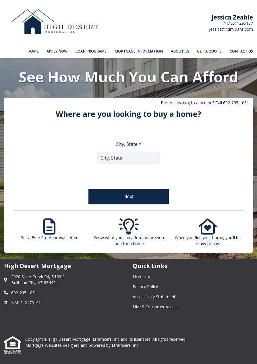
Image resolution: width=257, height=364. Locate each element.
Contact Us (241, 51)
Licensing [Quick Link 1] (141, 276)
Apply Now (57, 51)
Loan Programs (91, 51)
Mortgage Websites (44, 345)
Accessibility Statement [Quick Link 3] (154, 296)
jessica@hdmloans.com (231, 29)
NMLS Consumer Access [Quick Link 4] (156, 306)
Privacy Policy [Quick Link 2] (145, 286)
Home (33, 51)
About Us (180, 51)
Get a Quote (209, 51)
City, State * (128, 144)
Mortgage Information (139, 51)
